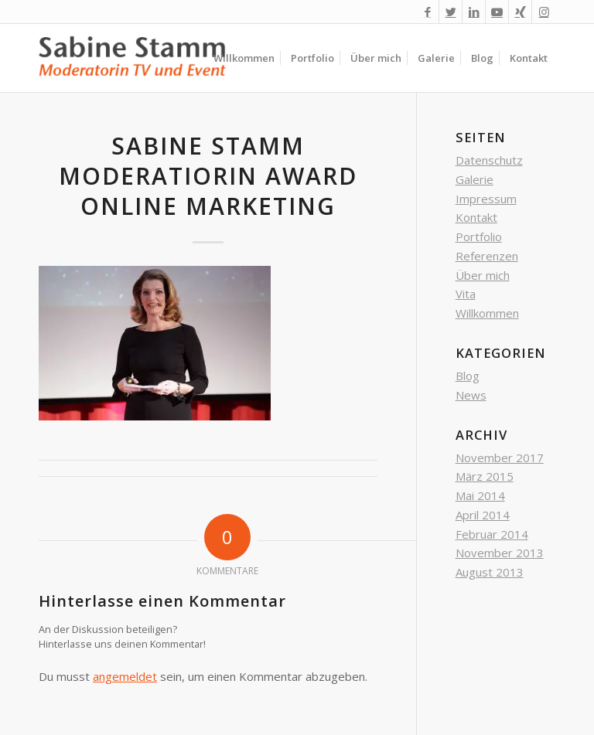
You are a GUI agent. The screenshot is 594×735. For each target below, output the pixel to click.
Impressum (486, 198)
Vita (466, 293)
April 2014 (483, 514)
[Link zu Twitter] (450, 11)
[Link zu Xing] (520, 11)
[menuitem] (244, 58)
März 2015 (485, 476)
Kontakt (476, 217)
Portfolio (479, 236)
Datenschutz (489, 160)
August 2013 (490, 572)
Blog (468, 375)
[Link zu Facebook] (427, 11)
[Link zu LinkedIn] (474, 11)
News (471, 395)
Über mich (483, 275)
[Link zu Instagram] (543, 11)
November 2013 (500, 552)
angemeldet (125, 676)
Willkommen (487, 313)
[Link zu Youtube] (497, 11)
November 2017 (500, 457)
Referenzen (487, 256)
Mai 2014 (480, 495)
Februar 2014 (492, 534)
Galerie (474, 179)
